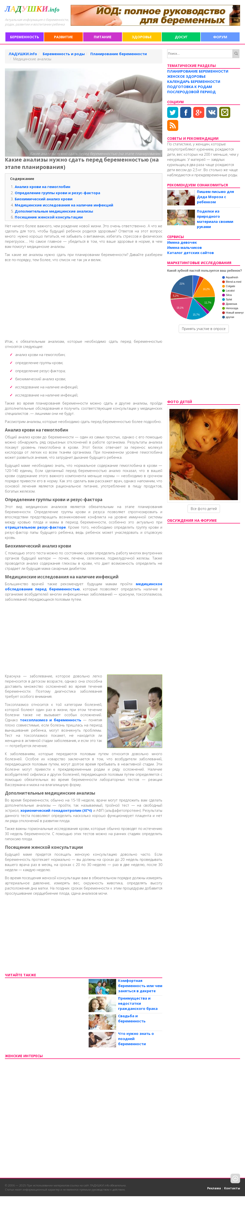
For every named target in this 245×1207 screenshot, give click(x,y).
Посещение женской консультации (49, 217)
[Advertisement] (81, 299)
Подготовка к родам (189, 86)
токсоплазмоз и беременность (50, 719)
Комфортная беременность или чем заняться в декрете (140, 985)
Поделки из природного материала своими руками (215, 219)
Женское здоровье (186, 76)
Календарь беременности (193, 81)
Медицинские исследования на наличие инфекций (64, 205)
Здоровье (142, 36)
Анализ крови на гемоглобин (42, 186)
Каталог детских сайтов (190, 252)
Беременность (24, 36)
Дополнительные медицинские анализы (54, 211)
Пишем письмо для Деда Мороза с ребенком (215, 196)
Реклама (214, 1188)
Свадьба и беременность (132, 1018)
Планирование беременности (197, 71)
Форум (220, 36)
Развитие (63, 36)
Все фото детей (204, 508)
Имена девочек (182, 242)
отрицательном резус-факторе (35, 527)
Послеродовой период (191, 91)
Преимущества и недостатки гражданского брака (138, 1003)
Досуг (181, 36)
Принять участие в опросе (204, 328)
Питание (102, 36)
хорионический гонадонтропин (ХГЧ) (56, 810)
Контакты (232, 1188)
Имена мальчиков (184, 247)
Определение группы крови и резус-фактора (57, 192)
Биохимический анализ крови (43, 198)
